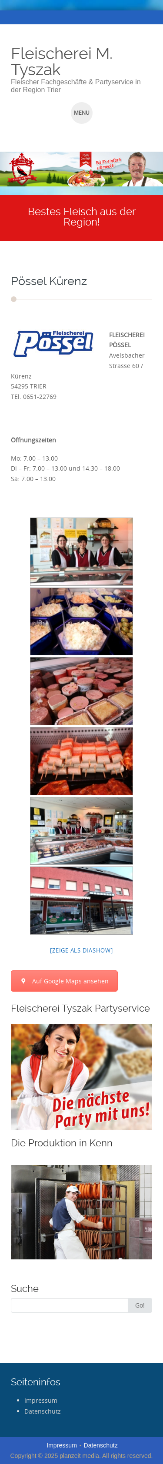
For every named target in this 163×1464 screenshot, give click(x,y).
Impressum (40, 1400)
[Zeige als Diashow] (81, 950)
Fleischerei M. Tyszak (62, 61)
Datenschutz (42, 1411)
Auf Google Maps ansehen (64, 981)
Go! (140, 1305)
